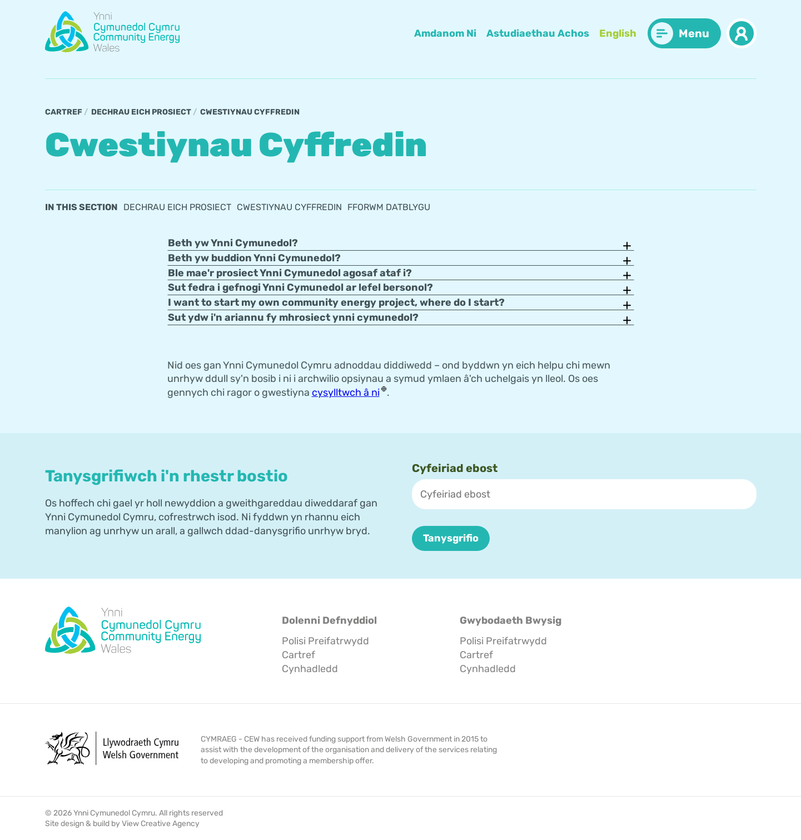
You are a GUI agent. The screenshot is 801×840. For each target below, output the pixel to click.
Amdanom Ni (445, 33)
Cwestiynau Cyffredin (250, 112)
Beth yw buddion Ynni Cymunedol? (254, 258)
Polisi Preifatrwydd (325, 641)
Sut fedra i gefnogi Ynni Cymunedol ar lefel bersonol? (300, 287)
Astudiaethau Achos (537, 33)
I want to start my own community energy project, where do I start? (336, 302)
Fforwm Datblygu (388, 207)
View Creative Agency (161, 823)
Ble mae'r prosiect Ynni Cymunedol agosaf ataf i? (290, 272)
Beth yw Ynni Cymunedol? (233, 243)
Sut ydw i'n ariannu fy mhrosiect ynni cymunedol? (293, 317)
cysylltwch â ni (346, 392)
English (617, 33)
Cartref (63, 112)
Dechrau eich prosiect (141, 112)
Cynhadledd (310, 668)
